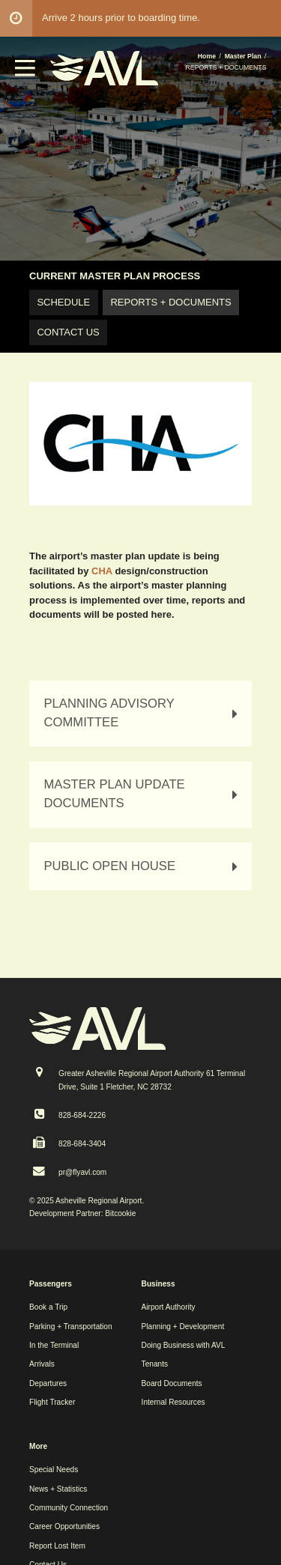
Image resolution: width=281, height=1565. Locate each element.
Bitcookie (120, 1213)
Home (207, 56)
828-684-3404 (82, 1144)
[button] (25, 73)
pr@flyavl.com (82, 1172)
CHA (101, 571)
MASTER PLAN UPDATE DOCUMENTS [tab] (143, 793)
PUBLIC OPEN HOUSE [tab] (143, 866)
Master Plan (243, 56)
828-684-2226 (82, 1115)
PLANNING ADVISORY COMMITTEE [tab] (143, 712)
